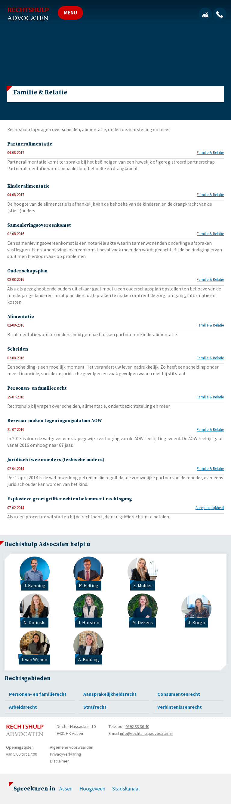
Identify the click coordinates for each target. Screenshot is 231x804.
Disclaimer (59, 761)
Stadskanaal (126, 788)
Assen (65, 788)
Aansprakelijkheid (210, 507)
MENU (70, 12)
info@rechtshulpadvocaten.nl (146, 733)
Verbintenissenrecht (179, 707)
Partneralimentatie (29, 144)
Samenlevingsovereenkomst (39, 225)
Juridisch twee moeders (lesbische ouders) (55, 460)
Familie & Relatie (210, 152)
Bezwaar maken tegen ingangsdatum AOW (54, 421)
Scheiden (17, 349)
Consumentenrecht (178, 694)
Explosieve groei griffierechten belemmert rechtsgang (69, 499)
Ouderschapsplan (27, 271)
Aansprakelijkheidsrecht (110, 694)
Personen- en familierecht (37, 388)
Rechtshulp (28, 14)
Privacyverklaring (65, 754)
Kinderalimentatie (28, 186)
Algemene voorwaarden (71, 747)
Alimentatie (20, 317)
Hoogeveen (92, 788)
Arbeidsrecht (23, 707)
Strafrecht (94, 707)
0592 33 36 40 (137, 726)
